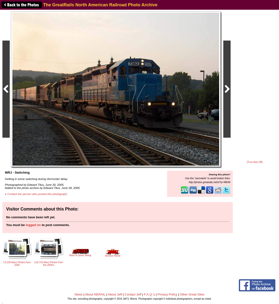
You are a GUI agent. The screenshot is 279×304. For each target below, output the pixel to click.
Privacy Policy (167, 294)
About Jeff (115, 294)
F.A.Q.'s (149, 294)
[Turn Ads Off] (254, 162)
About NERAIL (95, 294)
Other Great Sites (192, 294)
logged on (33, 225)
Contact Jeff (133, 294)
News (79, 294)
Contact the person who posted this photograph (37, 193)
